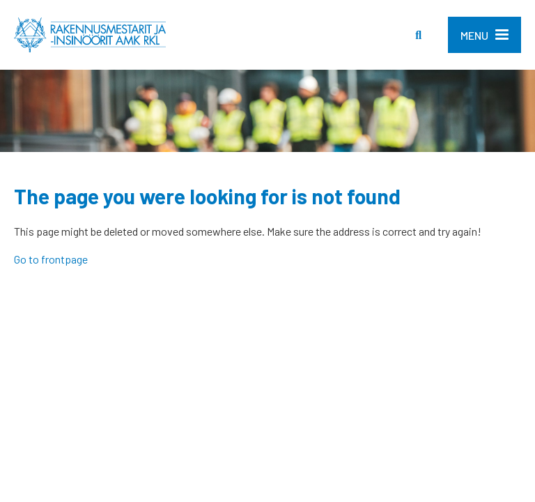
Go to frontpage (51, 259)
